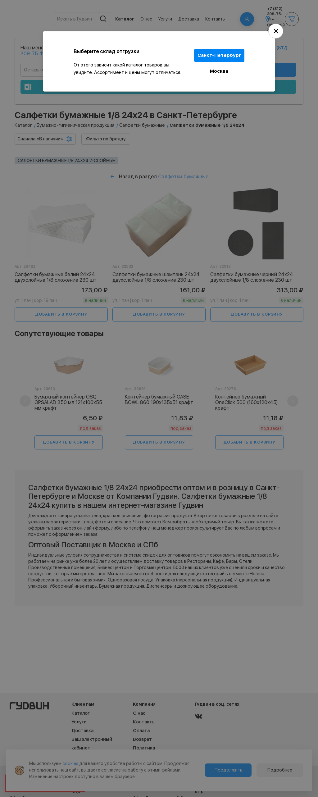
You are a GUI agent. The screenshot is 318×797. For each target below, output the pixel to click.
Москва (219, 71)
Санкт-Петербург (219, 55)
